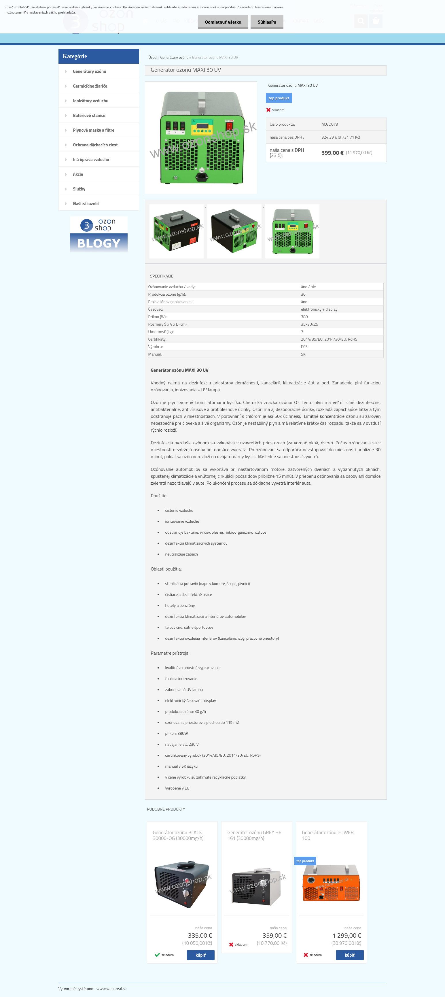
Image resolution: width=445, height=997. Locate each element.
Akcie (78, 174)
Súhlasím (267, 21)
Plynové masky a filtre (94, 130)
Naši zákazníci (86, 203)
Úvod (153, 57)
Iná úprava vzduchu (91, 159)
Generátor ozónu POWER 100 (328, 835)
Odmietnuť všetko (223, 21)
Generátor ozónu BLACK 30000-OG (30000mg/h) (178, 835)
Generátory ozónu (89, 71)
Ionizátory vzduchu (91, 100)
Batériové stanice (89, 115)
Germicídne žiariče (90, 86)
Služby (79, 189)
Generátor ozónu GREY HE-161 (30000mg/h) (255, 835)
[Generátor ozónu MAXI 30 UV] (201, 84)
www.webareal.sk (111, 988)
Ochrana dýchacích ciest (95, 144)
